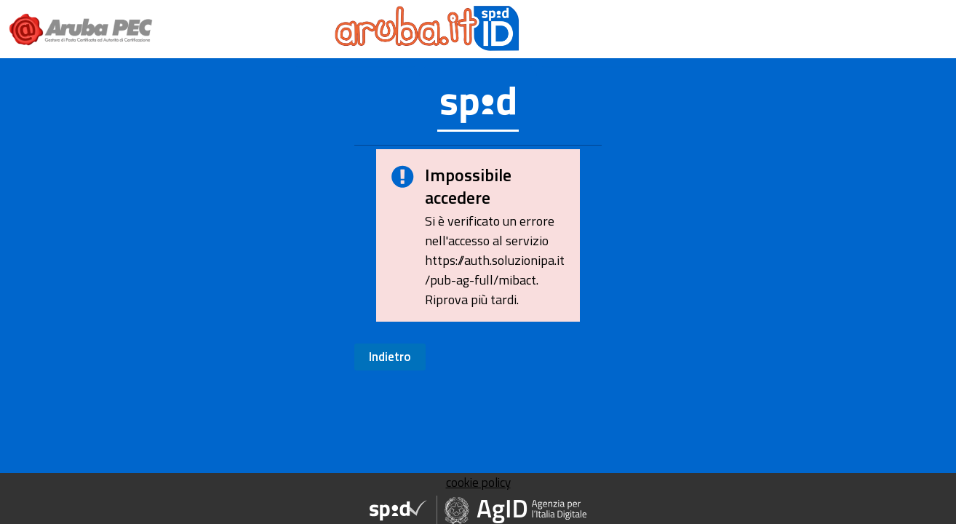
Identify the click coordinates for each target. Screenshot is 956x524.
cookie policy (478, 482)
